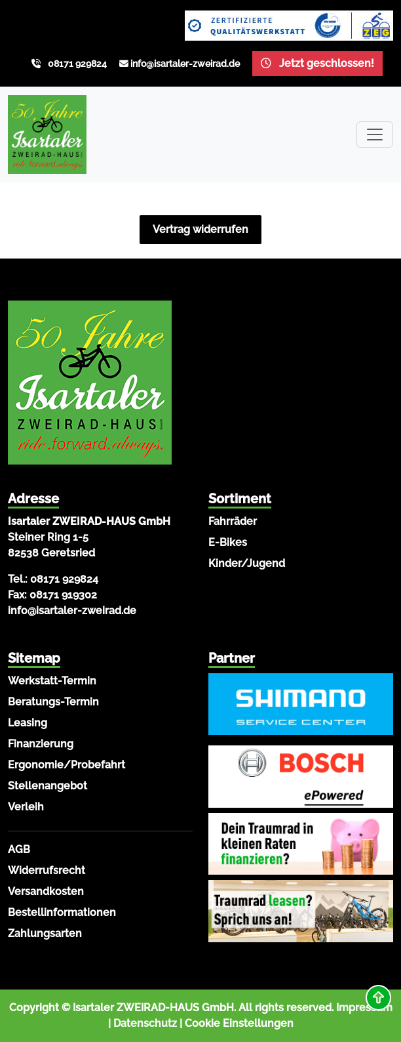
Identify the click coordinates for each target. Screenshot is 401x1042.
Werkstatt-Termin (52, 681)
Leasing (27, 723)
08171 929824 (77, 63)
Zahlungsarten (45, 933)
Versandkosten (46, 891)
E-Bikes (227, 542)
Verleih (26, 807)
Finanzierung (40, 744)
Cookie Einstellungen (239, 1023)
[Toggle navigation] (374, 134)
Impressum (364, 1007)
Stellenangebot (47, 786)
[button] (378, 998)
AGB (19, 849)
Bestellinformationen (62, 912)
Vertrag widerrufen (200, 229)
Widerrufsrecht (46, 870)
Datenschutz (145, 1023)
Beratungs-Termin (53, 702)
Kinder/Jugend (246, 563)
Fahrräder (232, 521)
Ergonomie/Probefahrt (66, 765)
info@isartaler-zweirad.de (185, 63)
